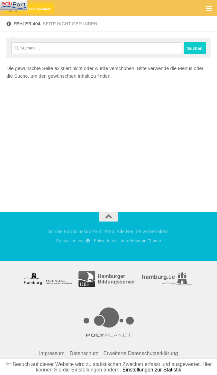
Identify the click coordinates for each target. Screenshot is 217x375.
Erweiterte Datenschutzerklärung (140, 353)
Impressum (51, 353)
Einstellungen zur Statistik (151, 369)
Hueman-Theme (145, 240)
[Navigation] (13, 5)
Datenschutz (84, 353)
